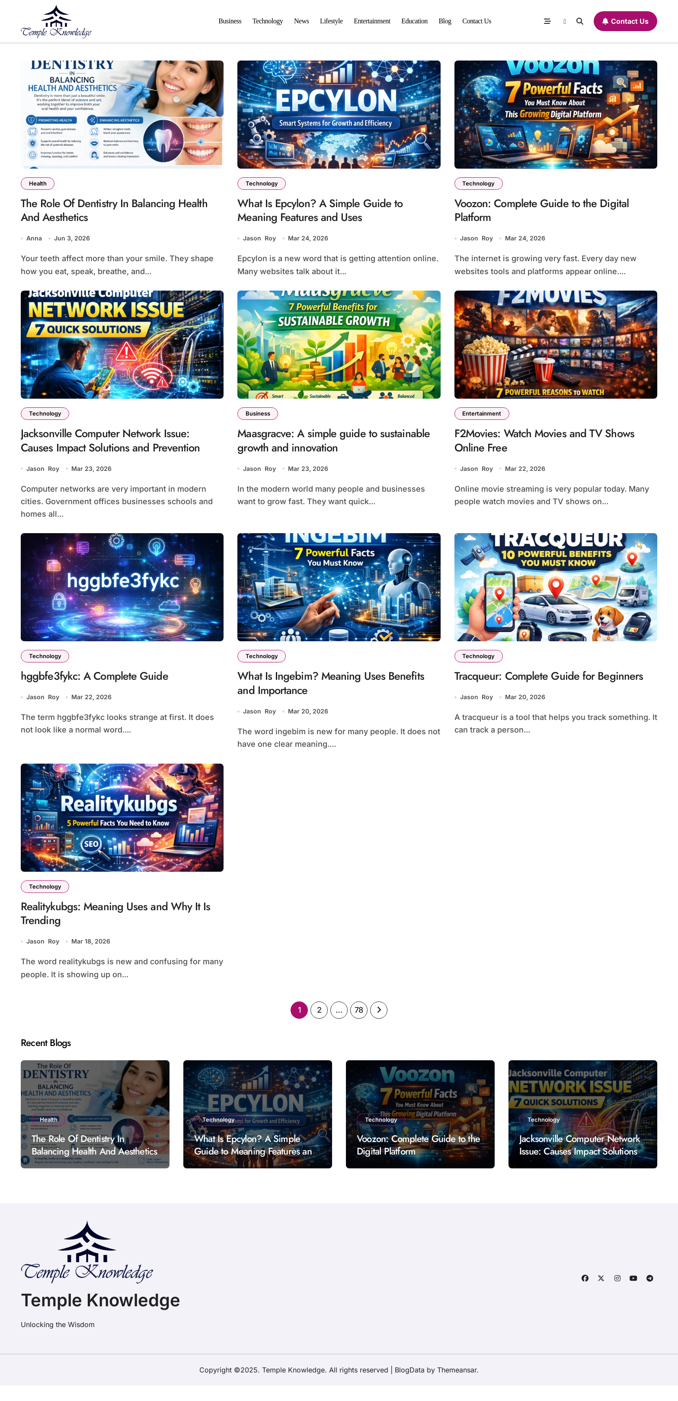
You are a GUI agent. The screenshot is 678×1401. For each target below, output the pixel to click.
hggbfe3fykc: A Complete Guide (100, 685)
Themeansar (457, 1385)
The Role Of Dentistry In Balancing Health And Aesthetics (122, 212)
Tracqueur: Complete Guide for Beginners (530, 693)
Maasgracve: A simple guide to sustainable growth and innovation (320, 446)
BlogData (410, 1385)
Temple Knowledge (100, 1315)
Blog (444, 21)
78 (359, 1025)
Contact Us (476, 21)
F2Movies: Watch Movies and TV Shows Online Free (552, 446)
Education (414, 21)
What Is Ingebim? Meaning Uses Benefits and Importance (337, 693)
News (301, 21)
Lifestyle (331, 21)
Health (39, 183)
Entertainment (372, 21)
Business (229, 21)
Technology (268, 21)
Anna (34, 242)
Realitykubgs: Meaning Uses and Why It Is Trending (117, 927)
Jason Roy (259, 242)
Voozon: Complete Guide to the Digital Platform (549, 212)
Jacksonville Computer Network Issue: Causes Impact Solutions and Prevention (118, 446)
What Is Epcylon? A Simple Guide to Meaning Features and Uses (326, 212)
